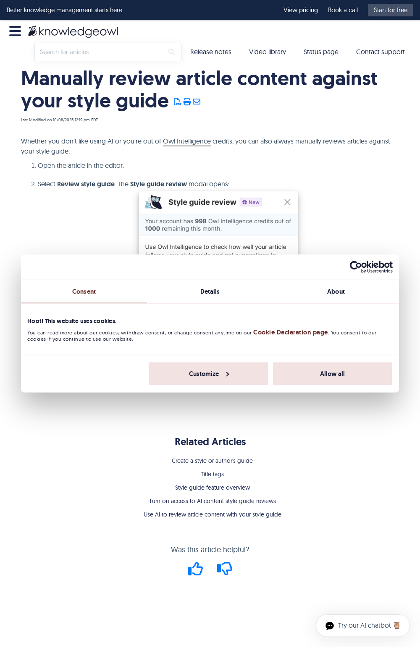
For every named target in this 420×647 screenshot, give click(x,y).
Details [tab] (210, 291)
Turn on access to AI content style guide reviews (212, 501)
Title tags (212, 474)
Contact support (380, 51)
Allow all (332, 373)
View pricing (301, 10)
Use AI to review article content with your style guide (212, 514)
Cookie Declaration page (290, 332)
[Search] (171, 52)
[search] (99, 52)
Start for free (390, 10)
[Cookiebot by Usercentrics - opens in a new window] (356, 267)
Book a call (343, 10)
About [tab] (336, 291)
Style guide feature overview (212, 487)
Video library (267, 51)
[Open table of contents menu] (16, 30)
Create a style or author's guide (212, 460)
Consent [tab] (84, 291)
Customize (209, 373)
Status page (321, 51)
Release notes (210, 51)
